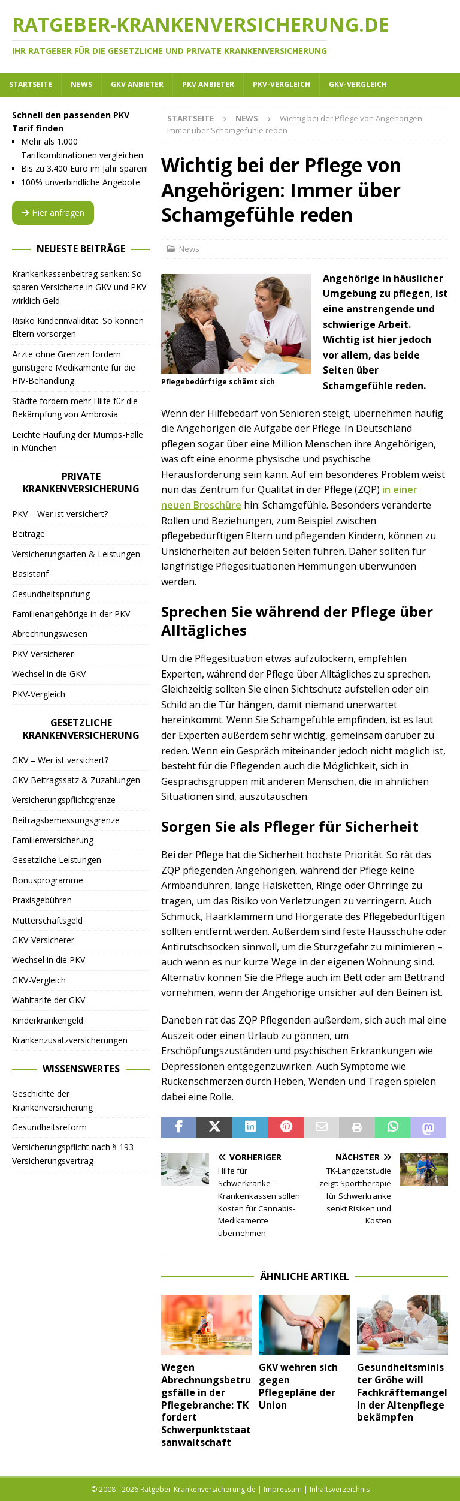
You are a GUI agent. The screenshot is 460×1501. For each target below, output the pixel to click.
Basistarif (30, 573)
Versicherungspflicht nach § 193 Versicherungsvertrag (73, 1153)
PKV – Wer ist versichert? (60, 513)
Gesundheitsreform (49, 1127)
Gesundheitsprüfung (51, 594)
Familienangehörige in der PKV (71, 613)
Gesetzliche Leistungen (56, 859)
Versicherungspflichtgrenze (64, 799)
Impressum (283, 1489)
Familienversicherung (52, 840)
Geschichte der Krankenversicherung (52, 1100)
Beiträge (28, 533)
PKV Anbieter (208, 84)
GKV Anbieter (137, 84)
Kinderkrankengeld (47, 1020)
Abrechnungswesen (49, 633)
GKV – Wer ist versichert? (60, 760)
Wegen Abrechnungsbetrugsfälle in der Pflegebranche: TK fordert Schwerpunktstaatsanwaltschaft (206, 1405)
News (81, 84)
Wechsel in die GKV (49, 673)
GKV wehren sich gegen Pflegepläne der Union (298, 1386)
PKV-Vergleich (281, 84)
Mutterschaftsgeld (47, 920)
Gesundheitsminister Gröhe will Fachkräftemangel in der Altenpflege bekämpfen (402, 1392)
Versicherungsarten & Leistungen (76, 554)
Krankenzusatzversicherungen (70, 1040)
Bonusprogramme (47, 880)
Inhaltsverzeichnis (340, 1489)
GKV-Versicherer (43, 940)
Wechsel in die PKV (48, 959)
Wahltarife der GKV (48, 1000)
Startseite (30, 84)
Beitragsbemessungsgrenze (66, 820)
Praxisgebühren (42, 900)
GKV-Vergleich (358, 84)
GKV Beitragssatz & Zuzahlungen (76, 780)
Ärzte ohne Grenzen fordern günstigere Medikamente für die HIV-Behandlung (73, 367)
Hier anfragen (53, 212)
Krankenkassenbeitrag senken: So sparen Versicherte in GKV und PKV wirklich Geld (79, 287)
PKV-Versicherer (43, 654)
